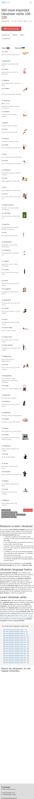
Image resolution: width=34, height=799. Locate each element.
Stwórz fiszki (27, 510)
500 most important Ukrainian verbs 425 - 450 (16, 659)
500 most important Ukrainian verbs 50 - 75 (15, 633)
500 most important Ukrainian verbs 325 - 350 (16, 651)
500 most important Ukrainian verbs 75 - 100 (15, 635)
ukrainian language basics (9, 517)
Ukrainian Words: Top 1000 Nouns (18, 617)
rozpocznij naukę (11, 29)
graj (22, 35)
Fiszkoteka (29, 21)
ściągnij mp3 (6, 35)
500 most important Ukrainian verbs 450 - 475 (16, 661)
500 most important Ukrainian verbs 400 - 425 (16, 657)
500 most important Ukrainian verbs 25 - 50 (15, 631)
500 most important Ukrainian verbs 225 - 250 (16, 644)
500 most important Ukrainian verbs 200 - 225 (16, 642)
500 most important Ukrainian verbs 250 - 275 (16, 646)
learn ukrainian (6, 510)
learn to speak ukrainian (8, 514)
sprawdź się (6, 38)
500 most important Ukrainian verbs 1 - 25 (15, 630)
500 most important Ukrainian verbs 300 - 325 (16, 650)
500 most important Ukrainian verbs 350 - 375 (16, 653)
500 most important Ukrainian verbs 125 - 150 (16, 637)
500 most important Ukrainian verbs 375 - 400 (16, 655)
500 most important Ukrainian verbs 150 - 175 (16, 639)
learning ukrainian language (9, 512)
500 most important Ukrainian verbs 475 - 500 (16, 662)
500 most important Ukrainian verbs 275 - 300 (16, 648)
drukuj (15, 35)
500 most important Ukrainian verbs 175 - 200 (16, 641)
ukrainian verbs (21, 514)
